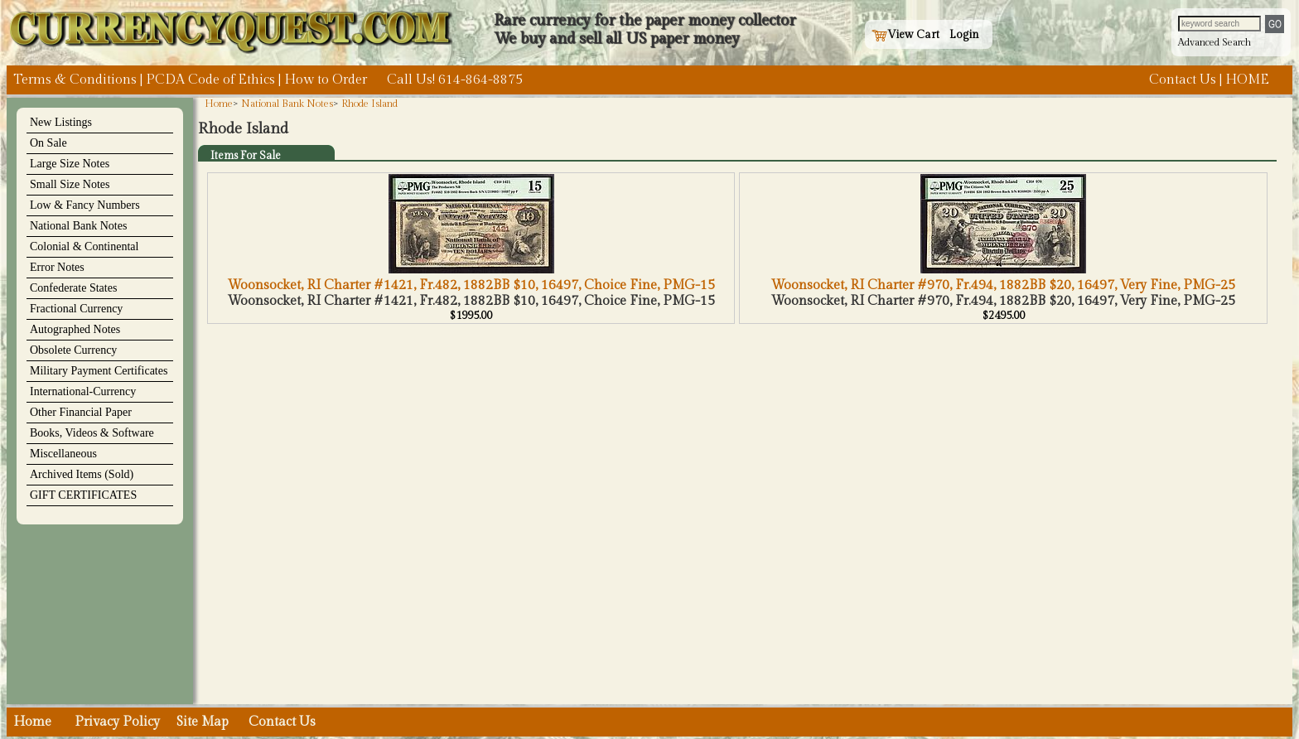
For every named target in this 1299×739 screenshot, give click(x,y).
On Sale (48, 143)
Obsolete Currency (73, 350)
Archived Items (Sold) (81, 474)
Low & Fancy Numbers (85, 205)
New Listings (61, 122)
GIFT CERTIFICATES (83, 495)
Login (964, 34)
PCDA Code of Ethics (210, 80)
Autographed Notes (75, 329)
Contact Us (1182, 80)
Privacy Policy (117, 722)
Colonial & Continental (84, 246)
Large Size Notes (69, 163)
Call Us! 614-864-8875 (455, 80)
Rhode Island (369, 103)
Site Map (202, 722)
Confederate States (73, 288)
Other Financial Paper (81, 412)
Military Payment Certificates (98, 371)
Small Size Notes (69, 184)
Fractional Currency (76, 308)
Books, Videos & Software (92, 433)
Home (219, 103)
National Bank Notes (78, 226)
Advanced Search (1214, 42)
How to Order (325, 80)
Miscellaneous (63, 453)
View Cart (905, 34)
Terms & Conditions (75, 80)
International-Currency (83, 391)
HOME (1247, 80)
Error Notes (57, 267)
